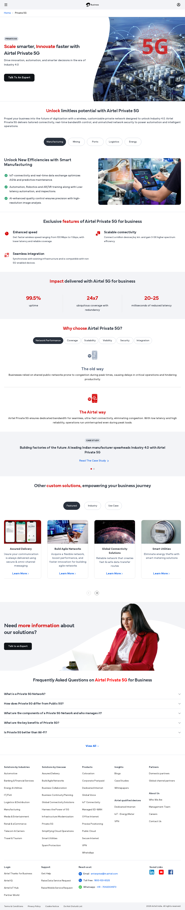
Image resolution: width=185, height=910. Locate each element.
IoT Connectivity (91, 802)
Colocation (88, 774)
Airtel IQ (8, 881)
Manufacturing (55, 142)
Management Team (159, 807)
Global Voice (89, 795)
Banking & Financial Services (19, 781)
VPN (84, 845)
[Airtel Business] (92, 5)
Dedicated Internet (92, 788)
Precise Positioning (92, 824)
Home (7, 13)
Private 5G (47, 824)
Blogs (117, 774)
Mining (76, 142)
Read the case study (92, 461)
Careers (153, 814)
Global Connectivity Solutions (58, 802)
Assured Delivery (51, 774)
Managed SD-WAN (92, 810)
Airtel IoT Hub (11, 888)
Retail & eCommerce (15, 824)
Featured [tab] (72, 506)
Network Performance (48, 341)
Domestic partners (159, 774)
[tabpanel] (92, 453)
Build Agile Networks (53, 781)
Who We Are (155, 800)
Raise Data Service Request (56, 881)
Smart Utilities (49, 838)
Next (97, 593)
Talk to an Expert (19, 77)
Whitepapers (121, 788)
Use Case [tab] (113, 506)
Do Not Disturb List (73, 906)
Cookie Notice (52, 906)
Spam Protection (51, 845)
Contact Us (155, 821)
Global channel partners (162, 781)
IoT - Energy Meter (124, 814)
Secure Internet (90, 838)
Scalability (90, 341)
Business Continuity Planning (57, 795)
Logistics (114, 142)
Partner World (11, 895)
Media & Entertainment (16, 817)
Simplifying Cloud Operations (58, 831)
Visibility (107, 341)
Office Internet (90, 817)
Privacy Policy (34, 906)
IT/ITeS (8, 795)
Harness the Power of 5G (55, 810)
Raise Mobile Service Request (57, 888)
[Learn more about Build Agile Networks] (67, 549)
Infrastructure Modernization (58, 817)
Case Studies (121, 781)
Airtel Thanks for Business (18, 874)
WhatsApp (88, 853)
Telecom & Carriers (14, 831)
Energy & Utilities (13, 788)
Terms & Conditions (13, 906)
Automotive (10, 774)
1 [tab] (91, 469)
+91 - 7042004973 (102, 887)
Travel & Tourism (13, 838)
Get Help (46, 874)
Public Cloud (89, 831)
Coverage (72, 341)
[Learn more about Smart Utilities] (161, 549)
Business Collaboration (54, 788)
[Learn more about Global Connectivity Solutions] (114, 549)
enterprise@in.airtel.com (99, 874)
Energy (133, 142)
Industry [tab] (92, 506)
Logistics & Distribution (17, 802)
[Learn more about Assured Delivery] (20, 549)
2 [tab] (94, 469)
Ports (95, 142)
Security (124, 341)
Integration (143, 341)
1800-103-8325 (101, 881)
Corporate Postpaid (93, 781)
